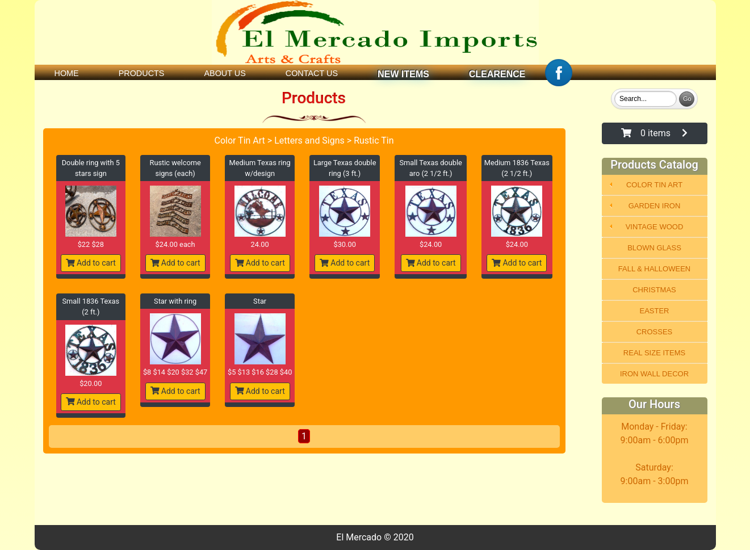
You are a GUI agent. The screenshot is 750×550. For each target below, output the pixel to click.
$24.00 (431, 244)
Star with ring (175, 301)
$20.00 (90, 383)
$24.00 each (175, 244)
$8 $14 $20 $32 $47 (175, 372)
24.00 (260, 244)
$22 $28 (91, 244)
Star (259, 301)
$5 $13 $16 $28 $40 (260, 372)
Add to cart (91, 262)
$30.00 (344, 244)
